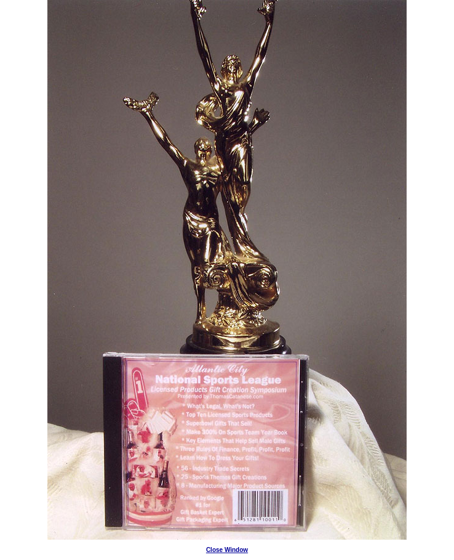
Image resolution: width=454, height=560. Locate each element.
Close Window (227, 549)
